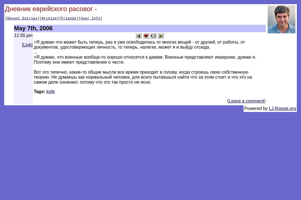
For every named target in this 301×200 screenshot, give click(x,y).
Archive (49, 18)
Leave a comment (246, 101)
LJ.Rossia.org (282, 109)
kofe (50, 92)
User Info (90, 18)
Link (27, 45)
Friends (69, 18)
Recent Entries (22, 18)
